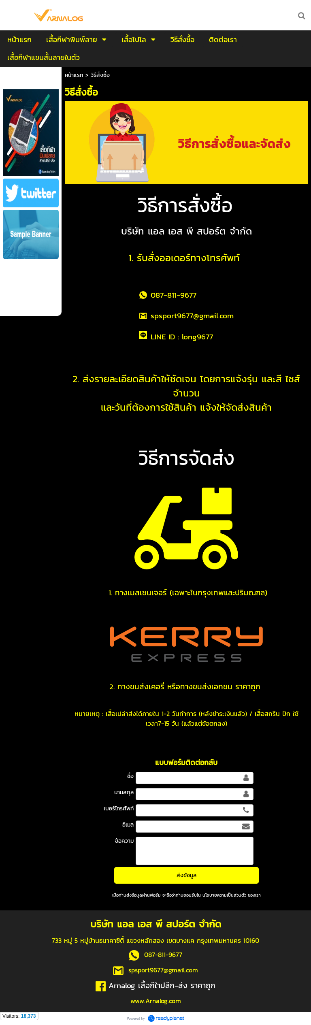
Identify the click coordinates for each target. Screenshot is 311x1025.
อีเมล (128, 824)
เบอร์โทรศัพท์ (119, 808)
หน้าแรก (74, 75)
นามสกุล (124, 792)
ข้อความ (124, 841)
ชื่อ (130, 776)
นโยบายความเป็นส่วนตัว (224, 895)
